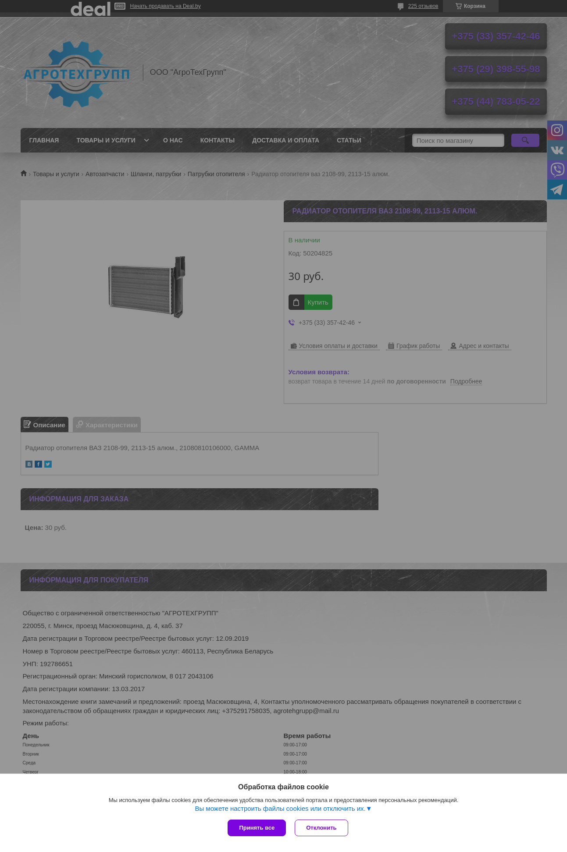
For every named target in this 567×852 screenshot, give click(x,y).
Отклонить (321, 827)
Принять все (257, 827)
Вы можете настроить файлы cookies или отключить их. (280, 808)
